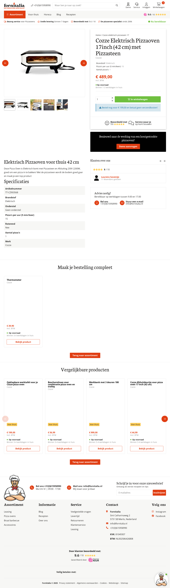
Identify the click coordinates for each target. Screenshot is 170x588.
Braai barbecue (11, 520)
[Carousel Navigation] (162, 161)
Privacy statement (67, 583)
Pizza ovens (10, 516)
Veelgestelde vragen (81, 511)
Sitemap (124, 583)
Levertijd (75, 516)
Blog (59, 14)
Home (98, 35)
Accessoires (10, 524)
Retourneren (77, 520)
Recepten (71, 14)
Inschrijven (159, 492)
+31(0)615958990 (41, 5)
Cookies (103, 583)
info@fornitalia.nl (92, 486)
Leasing (8, 511)
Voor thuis (33, 14)
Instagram (161, 511)
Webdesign (114, 583)
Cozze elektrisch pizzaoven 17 (116, 35)
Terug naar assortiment (85, 355)
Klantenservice (78, 524)
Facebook (160, 516)
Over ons (43, 520)
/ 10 (85, 555)
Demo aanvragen (128, 146)
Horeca (47, 14)
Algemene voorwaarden (87, 583)
